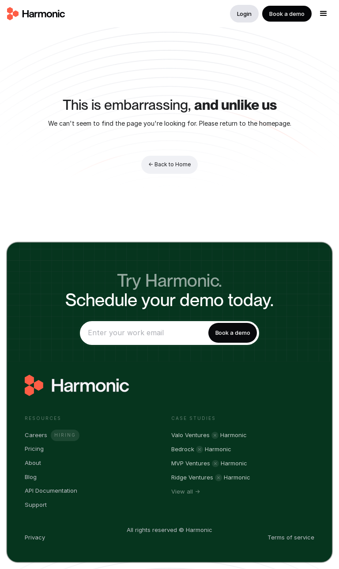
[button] (323, 13)
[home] (36, 14)
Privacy (35, 537)
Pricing (34, 448)
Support (36, 505)
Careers (36, 435)
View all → (185, 491)
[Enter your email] (142, 332)
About (33, 463)
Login (244, 13)
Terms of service (290, 537)
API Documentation (51, 490)
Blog (31, 477)
